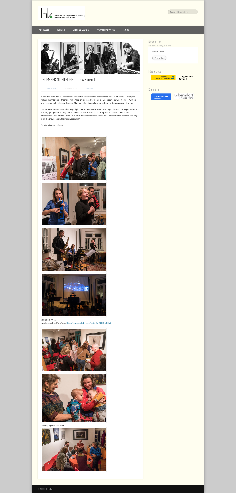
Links (126, 29)
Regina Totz (51, 88)
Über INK (60, 29)
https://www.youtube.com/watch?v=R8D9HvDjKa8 (88, 323)
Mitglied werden (81, 29)
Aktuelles (44, 29)
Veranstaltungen (106, 29)
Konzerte (89, 88)
